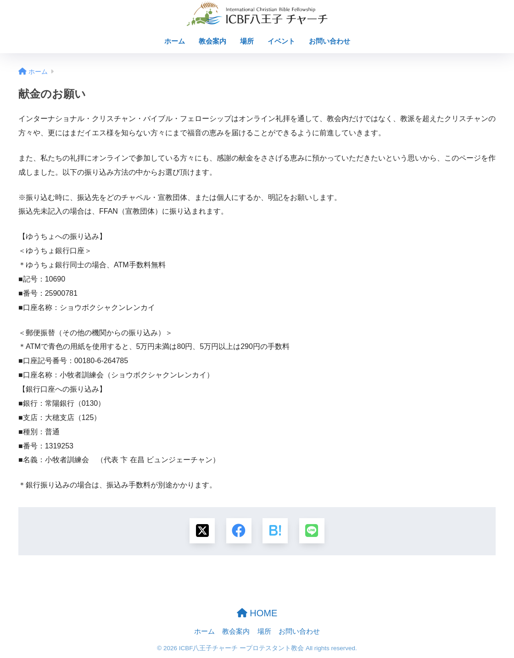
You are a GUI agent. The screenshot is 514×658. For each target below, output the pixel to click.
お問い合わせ (329, 41)
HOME (257, 613)
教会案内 (212, 41)
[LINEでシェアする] (311, 530)
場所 (247, 41)
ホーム (174, 41)
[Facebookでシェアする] (238, 530)
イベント (281, 41)
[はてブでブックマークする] (275, 530)
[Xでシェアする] (202, 530)
